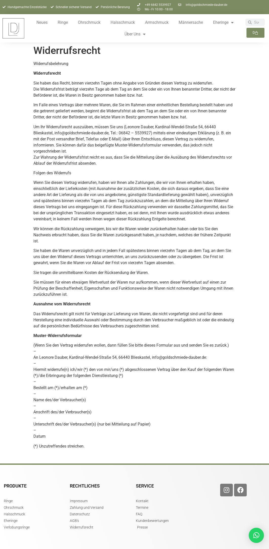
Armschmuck (157, 22)
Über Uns (135, 34)
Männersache (191, 22)
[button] (256, 535)
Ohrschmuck (89, 22)
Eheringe (223, 22)
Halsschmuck (123, 22)
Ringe (63, 22)
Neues (42, 22)
